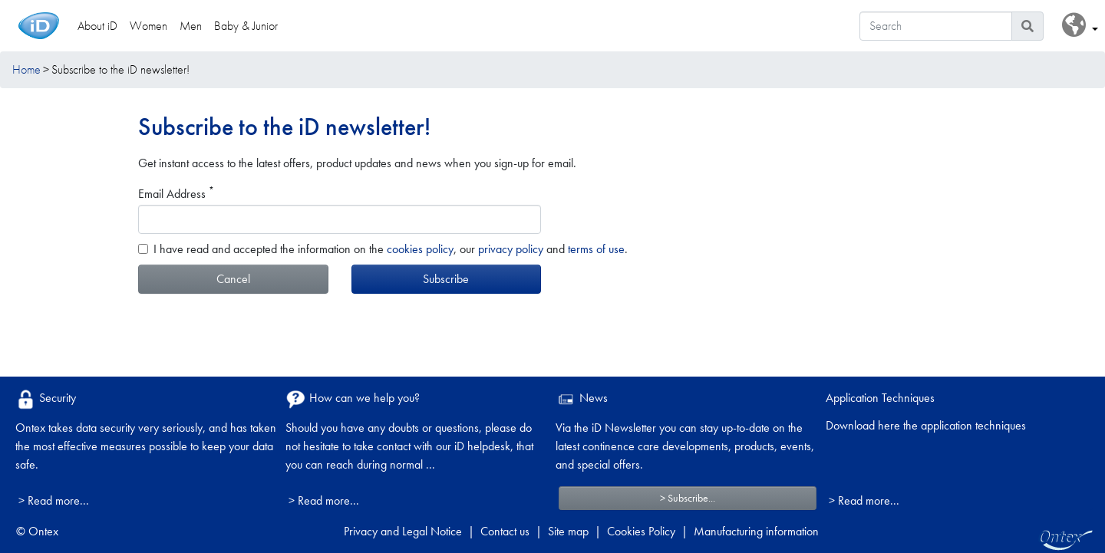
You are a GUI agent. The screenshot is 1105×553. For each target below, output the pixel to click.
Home (26, 69)
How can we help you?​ (352, 399)
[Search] (935, 26)
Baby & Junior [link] (246, 26)
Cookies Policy (641, 531)
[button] (1080, 25)
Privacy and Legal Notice (403, 531)
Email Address (176, 193)
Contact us (504, 531)
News (582, 399)
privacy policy (510, 249)
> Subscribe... (687, 498)
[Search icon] (1027, 26)
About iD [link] (97, 26)
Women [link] (148, 26)
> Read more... (53, 500)
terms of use (596, 249)
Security (45, 399)
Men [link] (191, 26)
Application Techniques (880, 398)
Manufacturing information (756, 531)
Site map (568, 531)
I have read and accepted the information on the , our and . (390, 249)
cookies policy (420, 249)
